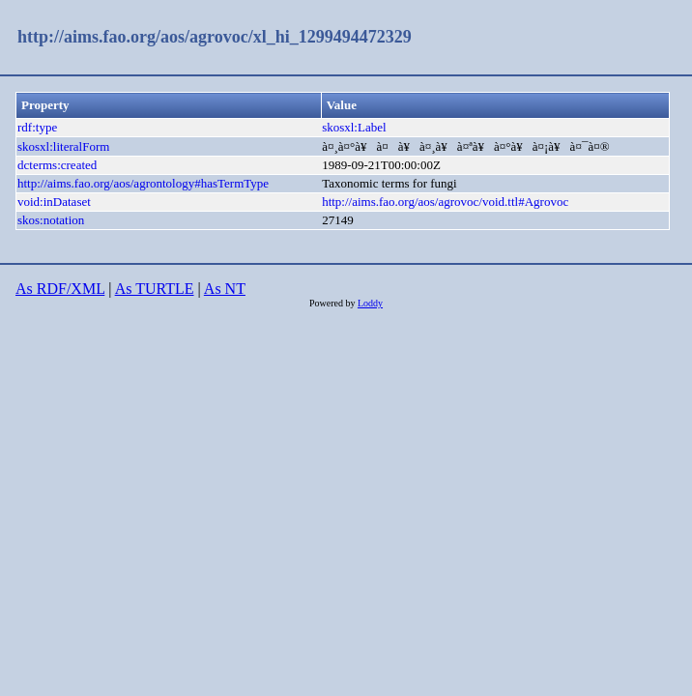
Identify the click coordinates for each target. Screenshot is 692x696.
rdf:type (37, 127)
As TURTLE (154, 288)
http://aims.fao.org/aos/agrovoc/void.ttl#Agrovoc (445, 201)
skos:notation (50, 220)
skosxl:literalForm (63, 146)
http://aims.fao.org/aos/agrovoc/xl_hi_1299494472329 (214, 36)
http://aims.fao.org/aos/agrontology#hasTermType (143, 183)
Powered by (333, 303)
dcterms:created (57, 165)
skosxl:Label (354, 127)
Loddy (370, 303)
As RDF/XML (59, 288)
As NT (224, 288)
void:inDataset (54, 201)
